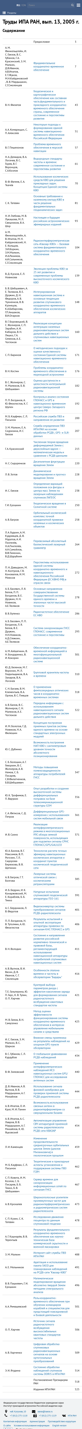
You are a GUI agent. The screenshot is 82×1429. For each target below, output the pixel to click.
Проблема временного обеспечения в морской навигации (47, 147)
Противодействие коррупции (62, 1421)
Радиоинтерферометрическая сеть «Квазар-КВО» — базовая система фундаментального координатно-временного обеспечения (51, 247)
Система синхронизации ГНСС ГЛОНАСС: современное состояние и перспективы (51, 631)
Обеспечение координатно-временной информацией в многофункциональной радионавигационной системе (50, 654)
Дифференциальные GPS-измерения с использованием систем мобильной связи (51, 815)
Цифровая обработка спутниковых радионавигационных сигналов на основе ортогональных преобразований (46, 1352)
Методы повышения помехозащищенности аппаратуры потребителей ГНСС (49, 772)
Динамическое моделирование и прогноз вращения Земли (49, 474)
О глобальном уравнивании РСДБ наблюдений (50, 1055)
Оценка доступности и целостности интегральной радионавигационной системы (49, 385)
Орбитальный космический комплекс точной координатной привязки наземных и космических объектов (49, 519)
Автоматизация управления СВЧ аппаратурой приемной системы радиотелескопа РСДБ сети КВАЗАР (50, 1125)
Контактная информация (15, 1421)
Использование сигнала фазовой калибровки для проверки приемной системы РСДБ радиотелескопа (51, 1091)
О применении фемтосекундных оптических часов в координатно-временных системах (51, 692)
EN (24, 5)
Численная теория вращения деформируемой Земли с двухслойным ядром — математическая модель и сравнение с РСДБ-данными (50, 448)
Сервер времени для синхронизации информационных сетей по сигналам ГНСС (49, 1184)
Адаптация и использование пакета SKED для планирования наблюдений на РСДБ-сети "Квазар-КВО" (50, 1267)
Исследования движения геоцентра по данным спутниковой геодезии (48, 1220)
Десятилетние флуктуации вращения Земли (49, 463)
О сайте (7, 1425)
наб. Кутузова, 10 (18, 1411)
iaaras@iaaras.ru (45, 1411)
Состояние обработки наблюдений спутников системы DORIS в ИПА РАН (49, 1370)
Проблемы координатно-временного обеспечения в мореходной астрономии (49, 371)
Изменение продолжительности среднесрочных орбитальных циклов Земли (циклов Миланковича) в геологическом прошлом (51, 1147)
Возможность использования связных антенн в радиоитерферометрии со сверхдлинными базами (50, 1107)
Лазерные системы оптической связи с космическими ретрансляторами (45, 879)
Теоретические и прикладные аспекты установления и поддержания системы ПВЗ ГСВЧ (51, 1166)
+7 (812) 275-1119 (47, 1415)
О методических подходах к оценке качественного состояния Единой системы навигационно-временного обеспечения (50, 354)
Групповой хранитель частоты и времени (51, 674)
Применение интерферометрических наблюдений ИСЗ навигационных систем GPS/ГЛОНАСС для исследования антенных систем (50, 1072)
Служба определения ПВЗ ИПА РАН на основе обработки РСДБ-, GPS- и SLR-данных (51, 431)
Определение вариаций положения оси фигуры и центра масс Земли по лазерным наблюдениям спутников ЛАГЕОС (48, 490)
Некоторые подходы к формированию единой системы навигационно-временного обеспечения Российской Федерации (48, 131)
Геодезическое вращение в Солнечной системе (49, 505)
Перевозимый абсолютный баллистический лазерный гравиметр (49, 544)
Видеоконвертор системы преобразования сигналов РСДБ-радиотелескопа (49, 909)
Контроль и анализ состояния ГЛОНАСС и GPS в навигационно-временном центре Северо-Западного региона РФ (51, 403)
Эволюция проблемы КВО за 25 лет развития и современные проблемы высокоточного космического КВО (51, 275)
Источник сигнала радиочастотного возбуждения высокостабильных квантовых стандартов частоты (46, 1329)
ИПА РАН (72, 1415)
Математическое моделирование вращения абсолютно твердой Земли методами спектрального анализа (49, 1285)
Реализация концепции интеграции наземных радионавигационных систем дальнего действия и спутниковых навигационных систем (51, 332)
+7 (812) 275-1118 (18, 1415)
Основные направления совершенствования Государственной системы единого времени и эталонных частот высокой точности (49, 597)
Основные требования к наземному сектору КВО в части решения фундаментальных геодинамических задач (48, 202)
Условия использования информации (32, 1425)
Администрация (37, 1421)
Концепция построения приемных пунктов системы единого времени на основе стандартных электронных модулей (50, 729)
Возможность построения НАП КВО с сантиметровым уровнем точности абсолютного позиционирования (49, 749)
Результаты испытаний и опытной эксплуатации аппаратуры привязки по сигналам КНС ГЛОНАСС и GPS (51, 924)
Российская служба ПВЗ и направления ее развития (48, 418)
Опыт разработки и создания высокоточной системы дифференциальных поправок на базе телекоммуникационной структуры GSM (51, 797)
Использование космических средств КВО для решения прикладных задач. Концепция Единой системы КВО (50, 183)
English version (59, 1425)
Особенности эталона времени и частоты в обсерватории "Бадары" (47, 973)
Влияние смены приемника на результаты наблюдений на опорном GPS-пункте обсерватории (51, 1043)
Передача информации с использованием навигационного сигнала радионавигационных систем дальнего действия (51, 709)
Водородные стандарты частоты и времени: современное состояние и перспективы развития (49, 164)
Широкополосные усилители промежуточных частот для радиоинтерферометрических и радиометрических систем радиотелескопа (51, 1204)
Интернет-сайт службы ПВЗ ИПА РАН (49, 1254)
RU (18, 5)
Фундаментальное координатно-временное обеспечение (48, 66)
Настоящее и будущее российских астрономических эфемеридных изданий (51, 221)
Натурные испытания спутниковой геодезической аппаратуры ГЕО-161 (50, 895)
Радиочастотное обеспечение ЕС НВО (51, 613)
